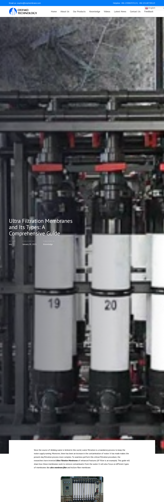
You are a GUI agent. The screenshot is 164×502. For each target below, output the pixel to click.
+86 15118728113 (147, 3)
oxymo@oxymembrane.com (29, 3)
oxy (10, 244)
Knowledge (48, 244)
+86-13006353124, (129, 3)
